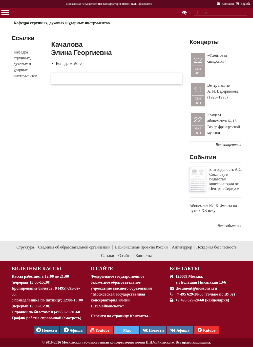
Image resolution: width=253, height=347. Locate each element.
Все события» (229, 226)
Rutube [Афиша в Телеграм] (206, 329)
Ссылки (107, 255)
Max (126, 330)
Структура (25, 247)
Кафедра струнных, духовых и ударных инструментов (62, 23)
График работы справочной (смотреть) (46, 318)
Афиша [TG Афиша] (73, 329)
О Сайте (102, 268)
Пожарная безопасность (216, 247)
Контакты (143, 255)
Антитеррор (182, 247)
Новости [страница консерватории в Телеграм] (46, 329)
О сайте (124, 255)
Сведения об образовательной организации (74, 247)
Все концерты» (228, 145)
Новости (153, 329)
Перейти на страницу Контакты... (121, 316)
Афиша (180, 329)
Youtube (99, 329)
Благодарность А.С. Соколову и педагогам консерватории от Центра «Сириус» (225, 179)
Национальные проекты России (141, 247)
